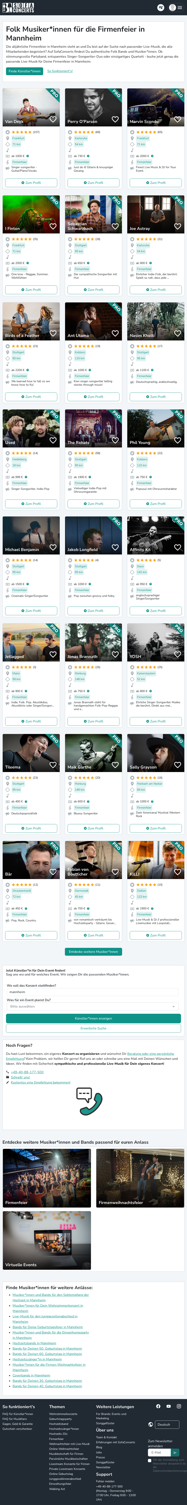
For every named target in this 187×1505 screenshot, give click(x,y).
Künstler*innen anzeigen (93, 1018)
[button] (176, 7)
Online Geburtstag (61, 1474)
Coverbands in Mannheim (31, 1375)
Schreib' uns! (20, 1077)
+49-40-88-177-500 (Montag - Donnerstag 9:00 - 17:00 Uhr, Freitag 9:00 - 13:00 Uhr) (116, 1493)
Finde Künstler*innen (24, 71)
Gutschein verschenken (17, 1429)
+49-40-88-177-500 (27, 1072)
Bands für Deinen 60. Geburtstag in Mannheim (47, 1354)
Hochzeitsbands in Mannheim (34, 1343)
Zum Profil (33, 183)
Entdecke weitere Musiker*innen (93, 951)
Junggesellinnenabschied (65, 1479)
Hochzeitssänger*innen (64, 1429)
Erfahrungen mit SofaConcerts (115, 1442)
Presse (100, 1457)
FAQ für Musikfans (14, 1419)
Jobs (99, 1452)
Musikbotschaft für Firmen (66, 1454)
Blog (99, 1447)
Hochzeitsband (58, 1424)
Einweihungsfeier (60, 1484)
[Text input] (159, 1452)
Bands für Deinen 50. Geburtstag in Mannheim (47, 1348)
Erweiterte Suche (93, 1028)
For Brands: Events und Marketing (111, 1416)
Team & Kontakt (106, 1437)
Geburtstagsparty (60, 1419)
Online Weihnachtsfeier (64, 1449)
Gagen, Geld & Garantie (17, 1424)
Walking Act (57, 1489)
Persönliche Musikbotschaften (68, 1459)
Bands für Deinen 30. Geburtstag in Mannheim (47, 1381)
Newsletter (103, 1467)
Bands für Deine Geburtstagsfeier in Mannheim (48, 1327)
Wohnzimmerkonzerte (63, 1414)
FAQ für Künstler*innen (17, 1414)
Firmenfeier (56, 1439)
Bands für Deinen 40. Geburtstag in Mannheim (47, 1386)
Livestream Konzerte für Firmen (69, 1464)
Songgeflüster (105, 1423)
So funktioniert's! (60, 71)
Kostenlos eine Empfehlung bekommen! (40, 1082)
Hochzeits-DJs (58, 1434)
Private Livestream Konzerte (67, 1469)
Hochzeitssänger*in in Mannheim (37, 1359)
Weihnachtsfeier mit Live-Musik (69, 1444)
